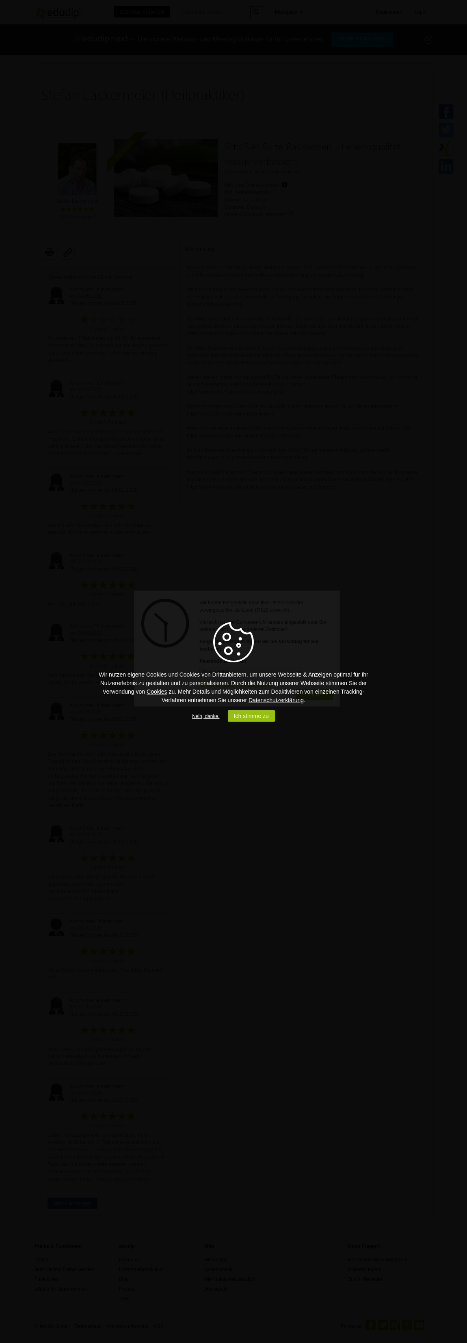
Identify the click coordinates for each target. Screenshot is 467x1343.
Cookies (157, 691)
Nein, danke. (205, 716)
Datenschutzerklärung (276, 700)
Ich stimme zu (251, 716)
